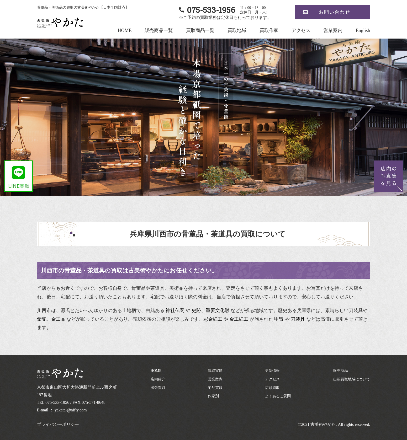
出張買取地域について (351, 379)
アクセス (301, 30)
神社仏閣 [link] (175, 310)
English (363, 30)
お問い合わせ (334, 12)
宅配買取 (215, 388)
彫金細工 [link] (212, 319)
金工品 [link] (58, 319)
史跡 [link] (196, 310)
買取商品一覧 (200, 30)
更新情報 (272, 371)
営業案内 (333, 30)
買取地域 (237, 30)
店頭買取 (272, 388)
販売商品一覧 (159, 30)
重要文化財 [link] (217, 310)
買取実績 (215, 371)
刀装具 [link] (298, 319)
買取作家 (269, 30)
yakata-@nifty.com (71, 410)
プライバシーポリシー (58, 424)
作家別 (213, 396)
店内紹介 (158, 379)
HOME (124, 30)
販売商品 (340, 371)
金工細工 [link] (238, 319)
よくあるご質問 (278, 396)
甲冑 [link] (279, 319)
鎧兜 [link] (41, 319)
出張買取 (158, 388)
